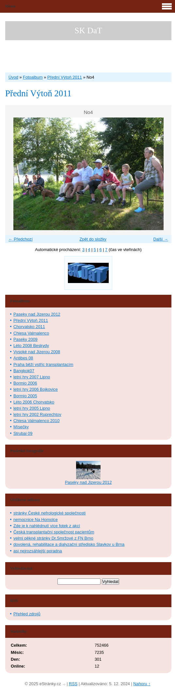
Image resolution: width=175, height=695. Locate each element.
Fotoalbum (32, 77)
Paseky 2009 (25, 339)
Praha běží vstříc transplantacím (43, 364)
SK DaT (88, 30)
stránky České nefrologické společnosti (49, 513)
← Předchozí (20, 239)
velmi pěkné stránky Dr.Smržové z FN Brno (53, 538)
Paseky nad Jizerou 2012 (36, 314)
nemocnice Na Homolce (35, 519)
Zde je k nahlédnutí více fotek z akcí (46, 525)
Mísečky (21, 426)
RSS (73, 683)
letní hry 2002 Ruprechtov (37, 414)
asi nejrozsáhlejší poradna (37, 550)
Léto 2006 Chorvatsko (33, 402)
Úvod (13, 77)
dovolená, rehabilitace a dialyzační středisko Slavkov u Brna (68, 544)
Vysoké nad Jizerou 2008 (36, 351)
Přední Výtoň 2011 (64, 77)
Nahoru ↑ (141, 683)
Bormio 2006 (25, 383)
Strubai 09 (22, 433)
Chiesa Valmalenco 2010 (36, 420)
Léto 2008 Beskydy (31, 345)
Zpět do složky (92, 239)
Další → (160, 239)
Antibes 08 (23, 357)
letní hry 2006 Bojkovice (35, 389)
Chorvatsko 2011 (29, 326)
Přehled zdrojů (26, 613)
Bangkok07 (23, 370)
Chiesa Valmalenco (31, 333)
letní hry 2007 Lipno (31, 376)
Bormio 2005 (25, 395)
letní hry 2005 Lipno (31, 408)
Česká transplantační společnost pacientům (53, 531)
